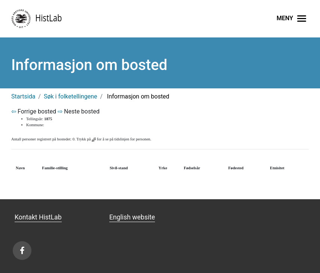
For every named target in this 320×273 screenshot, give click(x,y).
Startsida (23, 96)
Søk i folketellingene (70, 96)
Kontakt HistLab (38, 217)
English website (132, 217)
